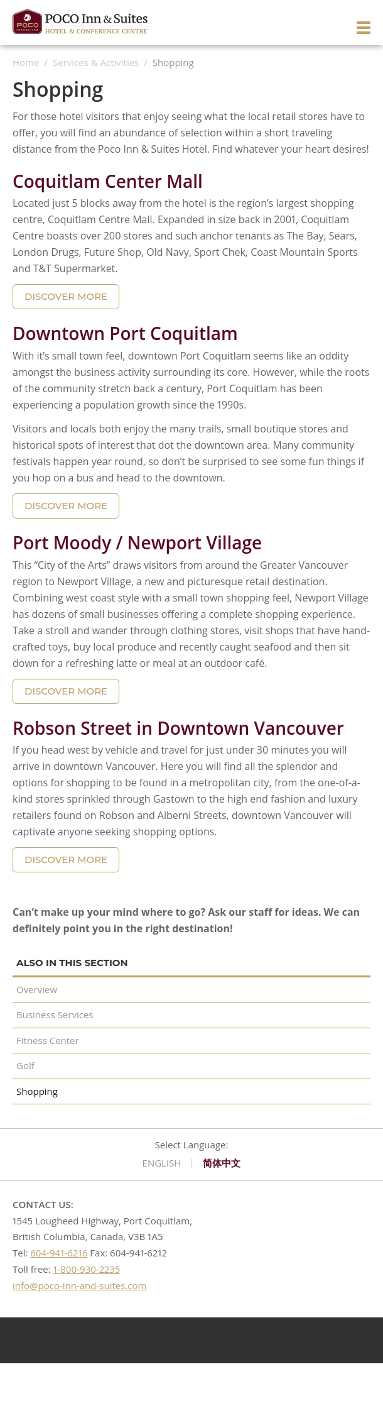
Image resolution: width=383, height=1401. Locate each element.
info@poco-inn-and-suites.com (79, 1285)
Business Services (54, 1014)
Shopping (37, 1091)
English (162, 1163)
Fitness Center (47, 1040)
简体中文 (221, 1163)
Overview (36, 989)
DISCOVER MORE (65, 296)
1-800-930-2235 (87, 1269)
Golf (25, 1065)
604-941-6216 (58, 1252)
